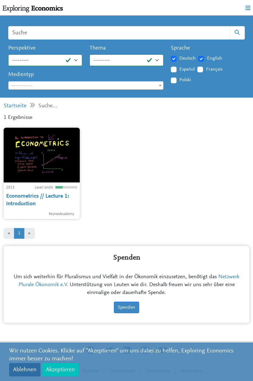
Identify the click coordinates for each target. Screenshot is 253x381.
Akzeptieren (60, 370)
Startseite (15, 106)
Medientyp (21, 75)
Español (187, 69)
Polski (185, 80)
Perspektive (22, 48)
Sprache (180, 48)
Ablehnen (25, 370)
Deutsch (187, 58)
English (214, 58)
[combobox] (85, 85)
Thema (98, 48)
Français (214, 69)
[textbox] (86, 85)
